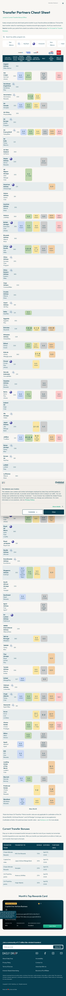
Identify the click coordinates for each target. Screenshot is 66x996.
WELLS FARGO (59, 58)
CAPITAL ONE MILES (36, 58)
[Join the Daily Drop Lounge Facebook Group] (45, 953)
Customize (32, 512)
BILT (43, 58)
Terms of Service (8, 967)
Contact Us (39, 962)
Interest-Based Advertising (11, 971)
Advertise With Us (41, 967)
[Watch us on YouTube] (37, 953)
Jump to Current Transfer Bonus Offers (15, 17)
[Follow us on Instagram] (53, 953)
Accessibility (39, 958)
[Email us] (61, 953)
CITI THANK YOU (51, 58)
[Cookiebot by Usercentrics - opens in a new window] (56, 482)
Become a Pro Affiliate (42, 971)
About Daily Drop (8, 958)
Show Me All (33, 809)
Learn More (52, 926)
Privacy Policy (7, 962)
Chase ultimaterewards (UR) (21, 58)
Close (54, 512)
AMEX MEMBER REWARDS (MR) (29, 58)
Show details (57, 506)
